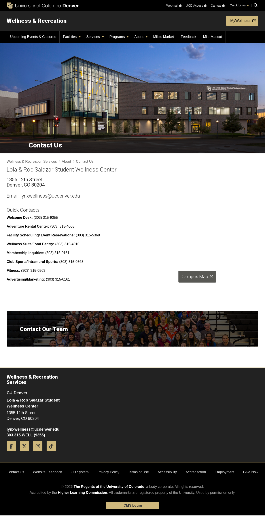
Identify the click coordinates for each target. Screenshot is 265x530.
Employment (224, 472)
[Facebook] (13, 453)
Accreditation (196, 472)
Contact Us (15, 472)
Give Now (250, 472)
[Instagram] (39, 453)
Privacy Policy (108, 472)
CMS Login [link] (132, 505)
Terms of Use (138, 472)
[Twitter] (26, 453)
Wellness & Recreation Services (32, 161)
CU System (80, 472)
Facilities (72, 37)
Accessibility (167, 472)
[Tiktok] (53, 453)
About (141, 37)
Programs (119, 37)
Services (95, 37)
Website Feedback (47, 472)
